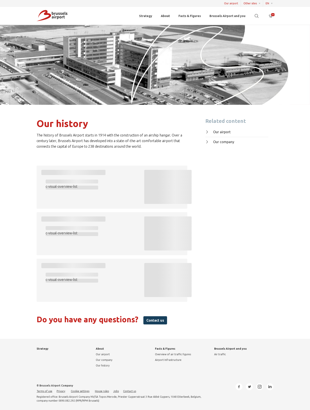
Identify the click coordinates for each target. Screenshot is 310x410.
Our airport (231, 3)
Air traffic (220, 354)
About (165, 16)
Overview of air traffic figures (173, 354)
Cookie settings (80, 391)
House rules (102, 391)
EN (267, 3)
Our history (103, 365)
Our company (219, 142)
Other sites (250, 3)
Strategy (145, 16)
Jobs (116, 391)
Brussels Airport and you (227, 16)
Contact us (155, 320)
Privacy (61, 391)
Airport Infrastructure (168, 359)
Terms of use (44, 391)
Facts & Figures (189, 16)
